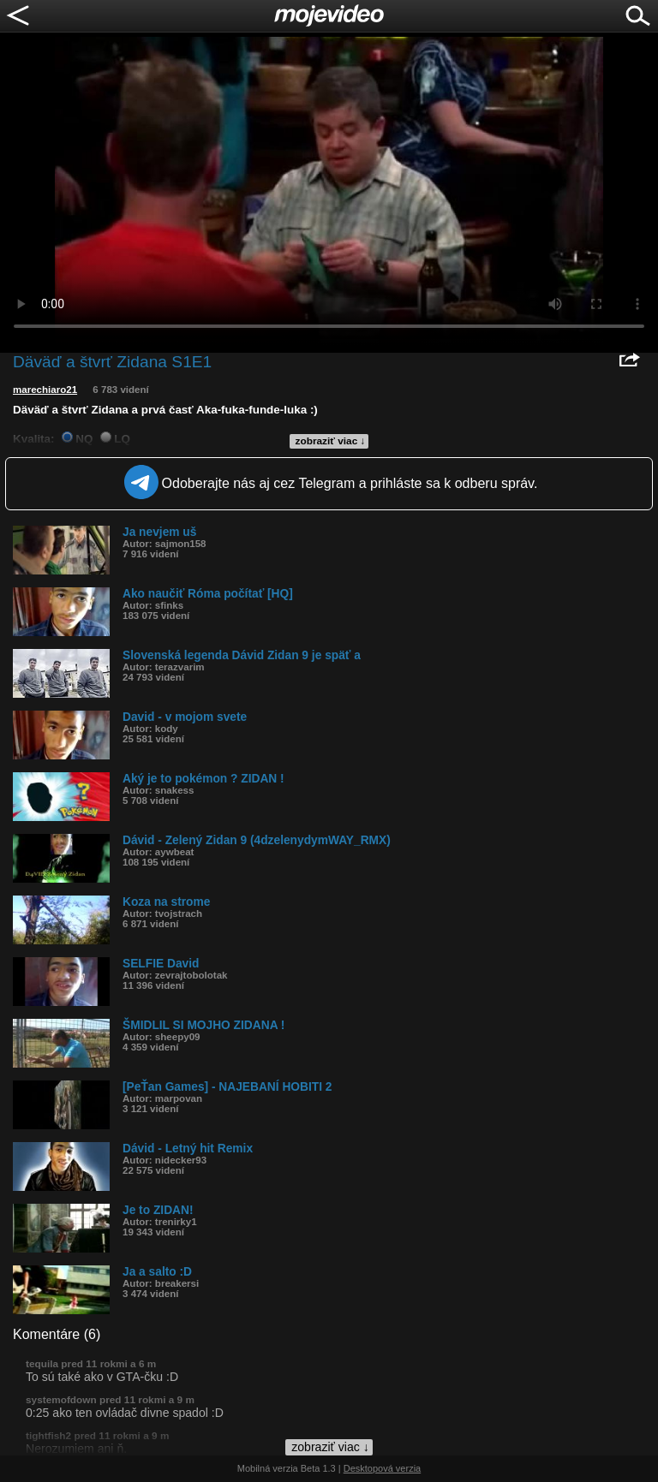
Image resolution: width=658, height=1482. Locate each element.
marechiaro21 (45, 389)
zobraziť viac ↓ (331, 441)
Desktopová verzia (383, 1468)
